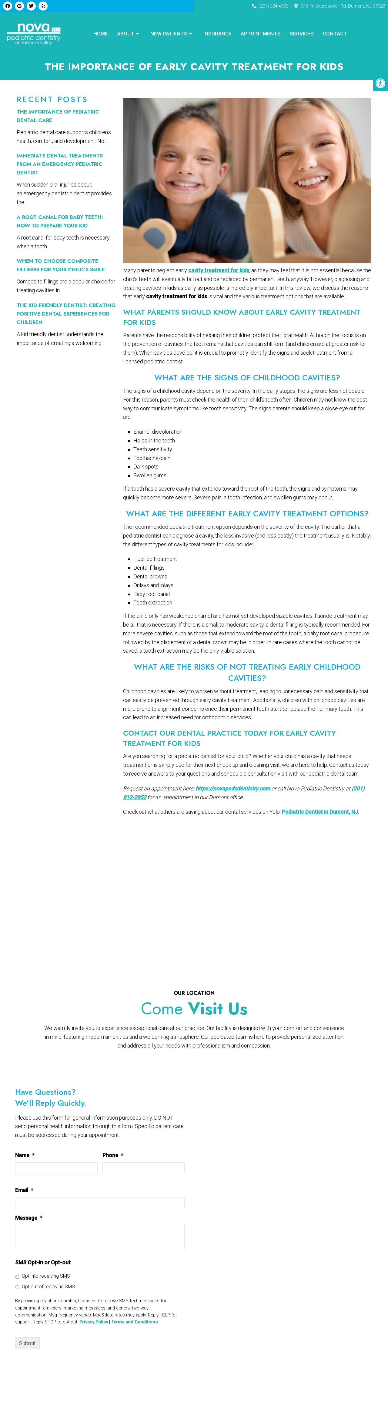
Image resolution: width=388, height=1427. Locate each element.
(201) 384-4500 (273, 6)
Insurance (217, 34)
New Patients (168, 34)
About (125, 34)
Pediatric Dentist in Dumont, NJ (320, 813)
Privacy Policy (93, 1323)
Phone (112, 1156)
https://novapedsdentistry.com (233, 789)
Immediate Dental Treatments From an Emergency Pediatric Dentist (60, 165)
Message (28, 1219)
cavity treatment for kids (218, 271)
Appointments (261, 34)
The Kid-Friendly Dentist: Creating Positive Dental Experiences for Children (66, 315)
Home (100, 34)
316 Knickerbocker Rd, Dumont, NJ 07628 (343, 6)
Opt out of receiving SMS (48, 1287)
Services (302, 34)
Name (24, 1156)
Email (24, 1191)
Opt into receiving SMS (46, 1277)
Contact (335, 34)
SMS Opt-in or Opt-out (43, 1263)
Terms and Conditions (134, 1323)
